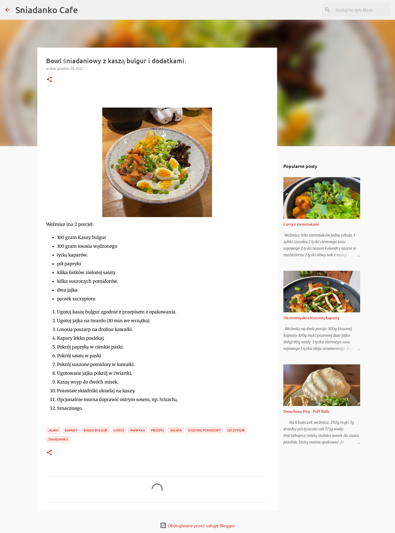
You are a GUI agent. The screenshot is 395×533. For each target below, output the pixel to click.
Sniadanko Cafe (46, 9)
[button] (49, 79)
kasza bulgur (95, 430)
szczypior (236, 430)
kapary (71, 430)
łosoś (119, 430)
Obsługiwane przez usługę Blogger (197, 525)
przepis (157, 430)
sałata (176, 430)
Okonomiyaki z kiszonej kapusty (311, 317)
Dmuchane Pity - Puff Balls (306, 411)
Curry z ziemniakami (301, 224)
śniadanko (58, 439)
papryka (137, 430)
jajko (53, 430)
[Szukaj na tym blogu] (362, 9)
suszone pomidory (204, 430)
